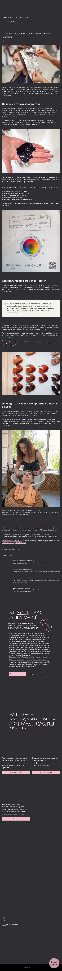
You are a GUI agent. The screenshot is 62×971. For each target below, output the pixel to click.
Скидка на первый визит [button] (37, 674)
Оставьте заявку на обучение (12, 541)
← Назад (12, 21)
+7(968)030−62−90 (8, 542)
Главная (4, 17)
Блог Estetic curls (15, 17)
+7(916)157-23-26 (20, 542)
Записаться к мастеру (17, 674)
